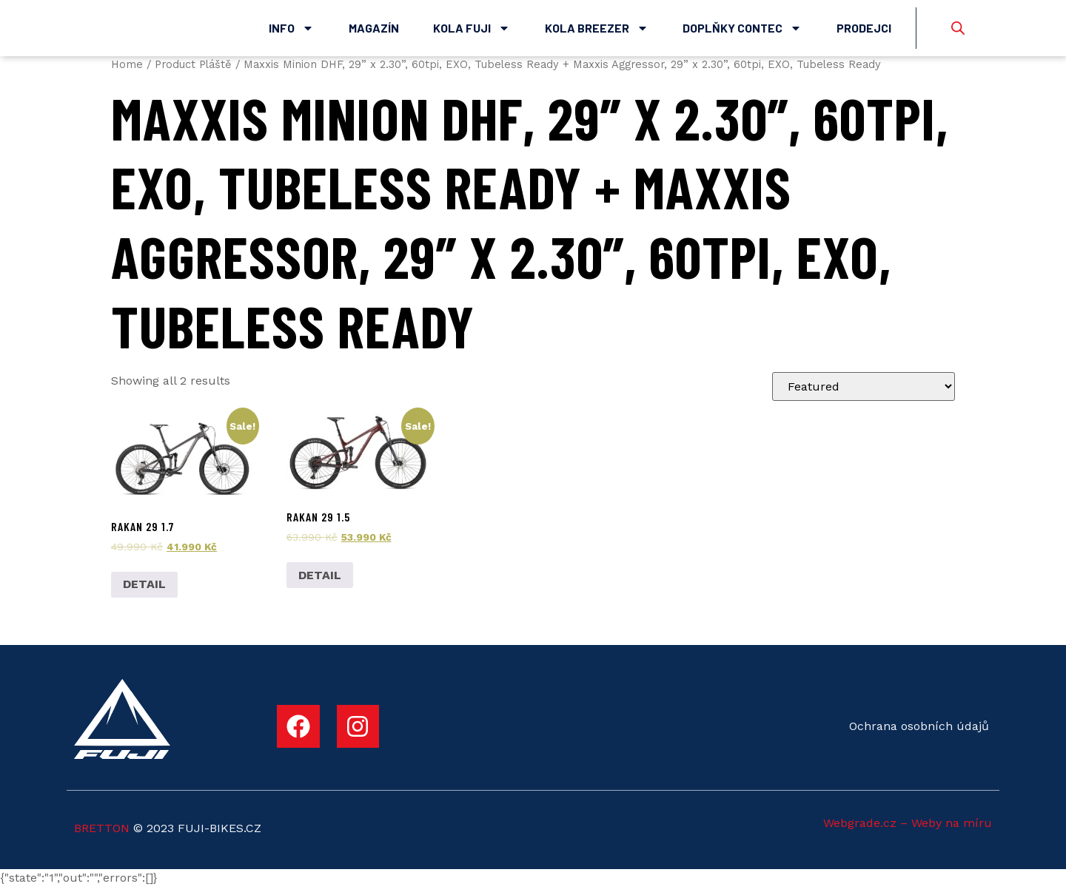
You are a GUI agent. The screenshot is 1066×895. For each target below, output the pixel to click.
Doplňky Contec (742, 31)
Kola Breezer (596, 31)
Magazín (374, 31)
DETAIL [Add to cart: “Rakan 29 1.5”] (319, 582)
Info (291, 31)
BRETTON (102, 835)
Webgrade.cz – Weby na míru (907, 830)
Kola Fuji (471, 31)
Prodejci (864, 31)
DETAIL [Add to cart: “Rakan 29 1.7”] (144, 592)
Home (127, 71)
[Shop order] (863, 393)
